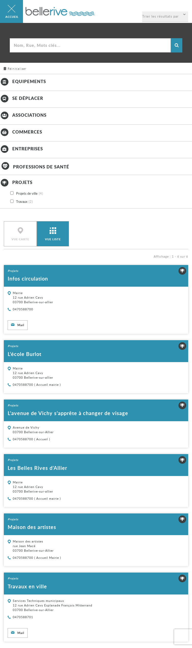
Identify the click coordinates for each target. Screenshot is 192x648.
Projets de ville (29, 193)
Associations (23, 115)
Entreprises (21, 149)
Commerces (21, 132)
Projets (16, 182)
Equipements (23, 81)
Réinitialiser (17, 69)
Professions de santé (34, 167)
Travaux (24, 201)
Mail (20, 325)
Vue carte (20, 239)
